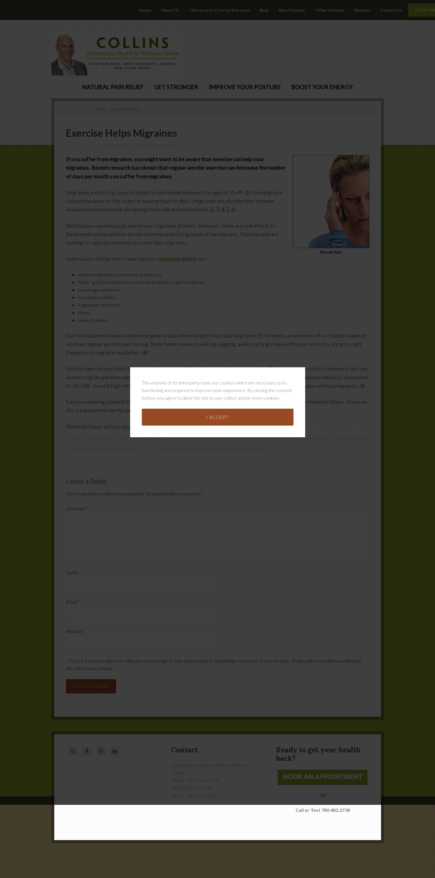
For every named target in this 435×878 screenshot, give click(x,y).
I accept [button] (217, 412)
